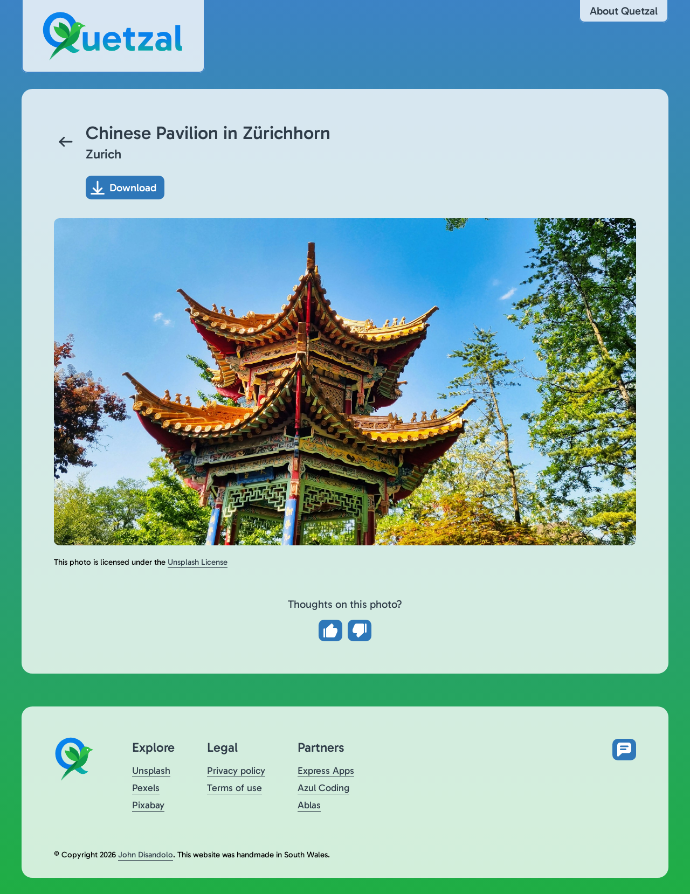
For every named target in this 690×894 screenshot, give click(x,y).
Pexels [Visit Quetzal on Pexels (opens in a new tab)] (146, 788)
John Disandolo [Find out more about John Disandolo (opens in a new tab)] (145, 855)
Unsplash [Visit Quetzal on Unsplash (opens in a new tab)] (151, 771)
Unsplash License (197, 562)
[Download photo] (125, 187)
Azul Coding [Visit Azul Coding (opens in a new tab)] (323, 788)
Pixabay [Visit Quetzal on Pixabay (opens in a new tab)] (148, 805)
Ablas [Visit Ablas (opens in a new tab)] (309, 805)
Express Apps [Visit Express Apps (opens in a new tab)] (326, 771)
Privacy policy (236, 771)
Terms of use (234, 788)
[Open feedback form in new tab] (624, 749)
